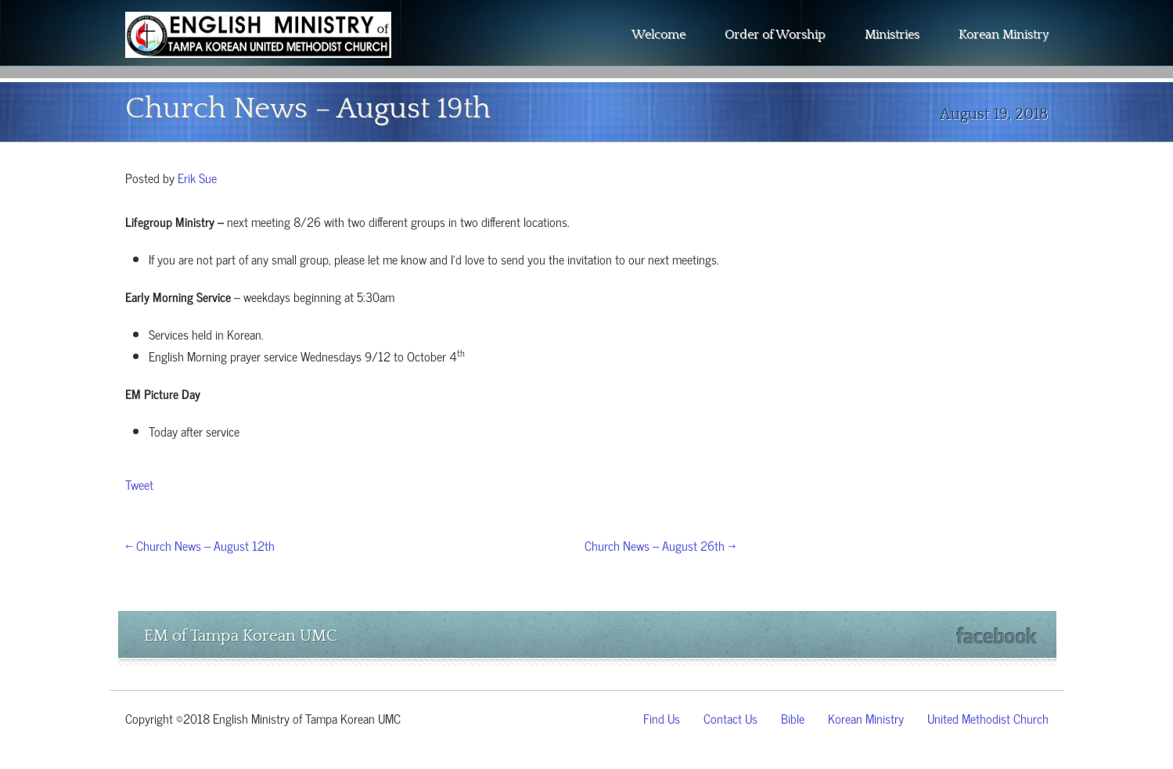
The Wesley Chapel (258, 47)
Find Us (661, 717)
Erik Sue (197, 176)
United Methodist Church (988, 717)
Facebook (996, 636)
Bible (792, 717)
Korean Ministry (1004, 34)
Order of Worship (775, 34)
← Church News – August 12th (200, 544)
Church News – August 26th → (660, 544)
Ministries (892, 34)
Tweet (139, 483)
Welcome (658, 34)
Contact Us (730, 717)
